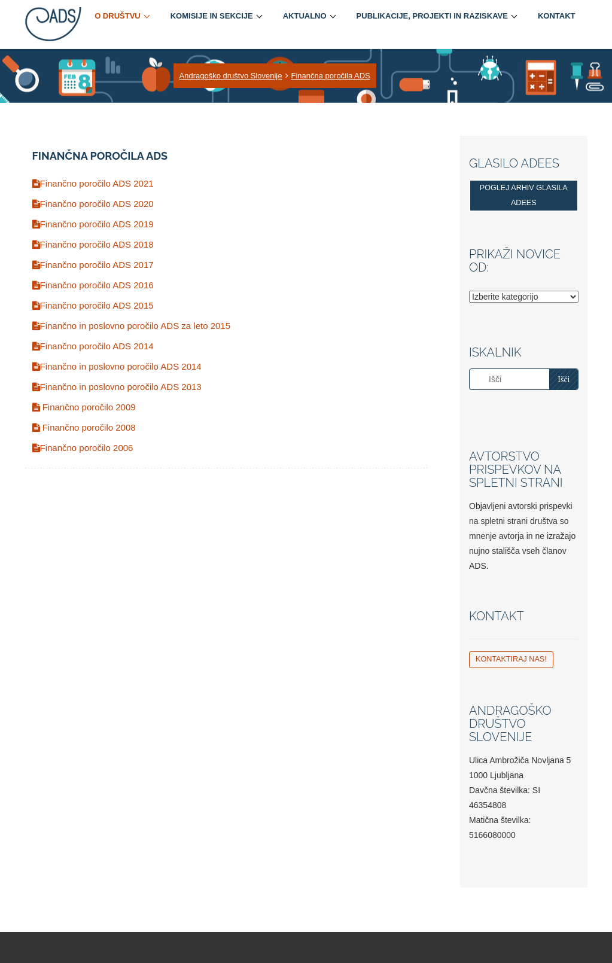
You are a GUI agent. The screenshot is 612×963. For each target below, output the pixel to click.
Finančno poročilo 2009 (84, 407)
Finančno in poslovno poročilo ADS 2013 (117, 387)
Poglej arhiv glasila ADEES (524, 195)
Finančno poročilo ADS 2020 (93, 204)
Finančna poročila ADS (330, 75)
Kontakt (557, 15)
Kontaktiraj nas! (511, 659)
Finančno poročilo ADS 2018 (93, 244)
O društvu (118, 15)
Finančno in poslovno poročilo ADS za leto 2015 (131, 326)
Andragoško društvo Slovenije (230, 75)
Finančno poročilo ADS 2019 (93, 224)
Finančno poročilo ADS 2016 (93, 285)
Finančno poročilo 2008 (84, 427)
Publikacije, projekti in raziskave (432, 15)
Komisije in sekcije (211, 15)
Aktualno (305, 15)
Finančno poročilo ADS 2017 (93, 265)
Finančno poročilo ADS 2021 (93, 183)
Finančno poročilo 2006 (82, 448)
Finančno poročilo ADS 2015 (93, 305)
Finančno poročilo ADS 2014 (93, 346)
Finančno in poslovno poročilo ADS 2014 (117, 366)
